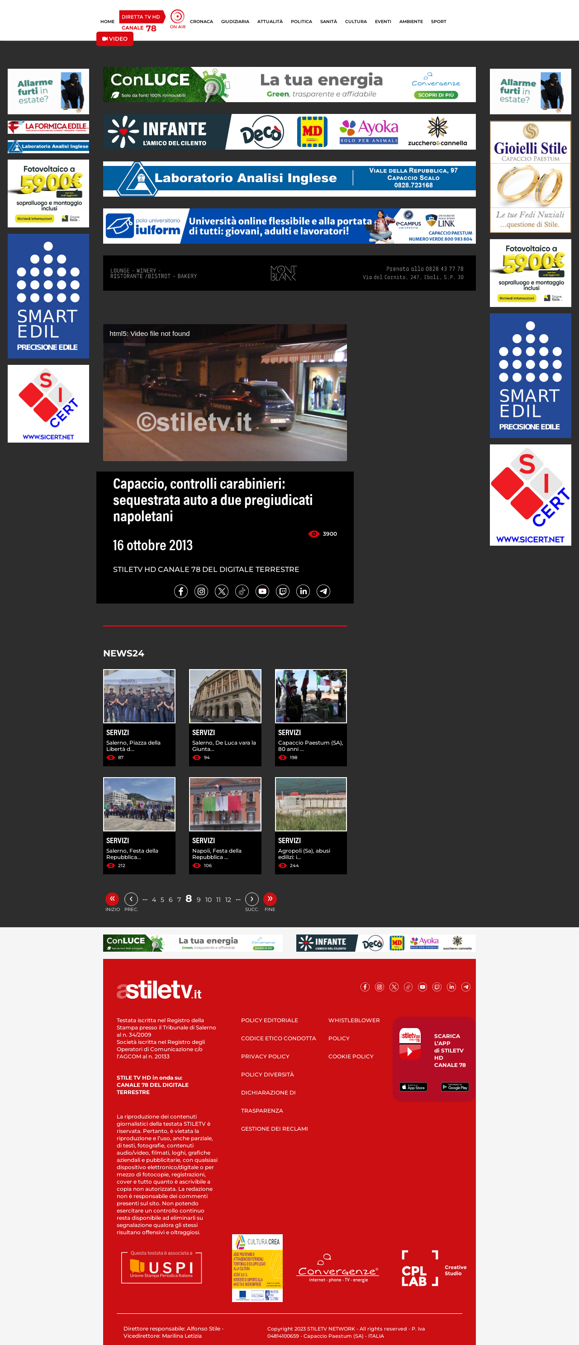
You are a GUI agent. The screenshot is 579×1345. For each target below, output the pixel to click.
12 (228, 900)
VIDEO (115, 38)
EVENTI (383, 21)
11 (218, 900)
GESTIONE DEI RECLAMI (274, 1128)
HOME (107, 21)
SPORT (438, 21)
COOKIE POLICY (351, 1056)
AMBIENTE (411, 21)
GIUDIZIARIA (235, 21)
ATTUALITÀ (270, 21)
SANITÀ (328, 21)
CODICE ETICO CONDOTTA (278, 1038)
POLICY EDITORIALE (269, 1020)
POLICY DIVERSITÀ (267, 1074)
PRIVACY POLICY (265, 1056)
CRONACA (201, 21)
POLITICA (301, 21)
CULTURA (356, 21)
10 (208, 900)
